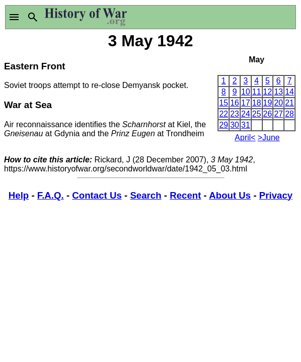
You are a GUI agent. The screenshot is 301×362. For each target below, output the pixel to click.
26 (267, 114)
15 (223, 103)
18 (256, 103)
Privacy (275, 195)
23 (234, 114)
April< (245, 137)
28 (289, 114)
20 (278, 103)
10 (245, 91)
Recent (185, 195)
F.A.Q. (50, 195)
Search (145, 195)
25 (256, 114)
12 (267, 91)
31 (245, 125)
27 (278, 114)
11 (256, 91)
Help (19, 195)
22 (223, 114)
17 (245, 103)
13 (278, 91)
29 (223, 125)
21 (289, 103)
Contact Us (96, 195)
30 (234, 125)
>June (269, 137)
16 (234, 103)
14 (289, 91)
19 (267, 103)
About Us (230, 195)
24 (245, 114)
